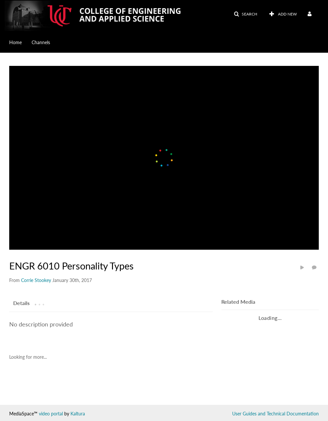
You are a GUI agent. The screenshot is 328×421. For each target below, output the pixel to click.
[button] (245, 14)
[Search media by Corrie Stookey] (36, 280)
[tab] (21, 303)
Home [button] (15, 42)
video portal (51, 413)
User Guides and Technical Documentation (275, 413)
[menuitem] (20, 42)
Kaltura (77, 413)
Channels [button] (41, 42)
